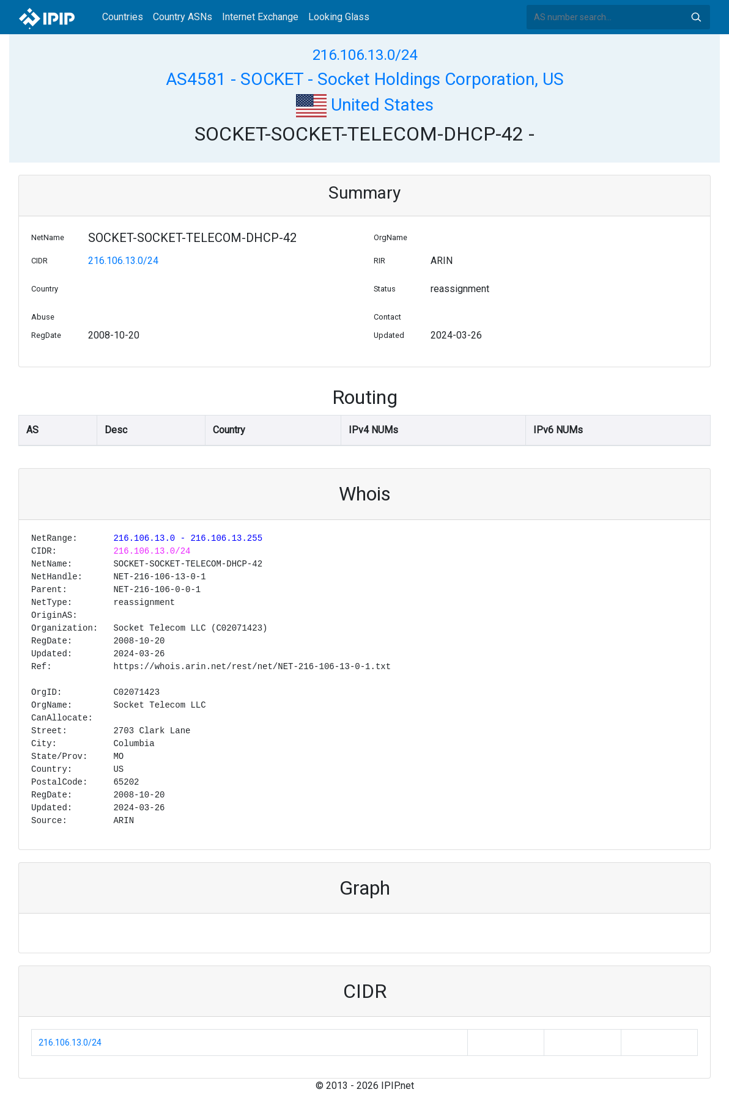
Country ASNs (182, 17)
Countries (122, 17)
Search (696, 17)
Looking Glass (338, 17)
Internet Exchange (260, 17)
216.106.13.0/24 (365, 55)
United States (365, 105)
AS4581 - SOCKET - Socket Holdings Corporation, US (365, 79)
